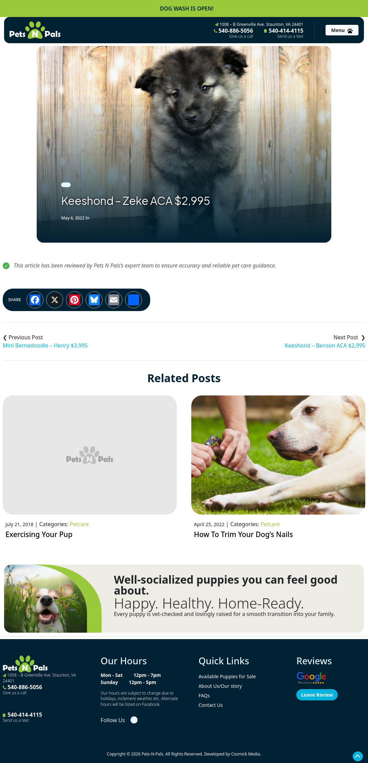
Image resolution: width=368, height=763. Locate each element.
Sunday (109, 682)
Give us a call (241, 36)
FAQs (204, 695)
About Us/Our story (220, 686)
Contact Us (210, 705)
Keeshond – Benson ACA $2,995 (325, 345)
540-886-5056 (233, 33)
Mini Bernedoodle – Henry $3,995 (45, 345)
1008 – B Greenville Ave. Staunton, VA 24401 (259, 24)
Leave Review (317, 695)
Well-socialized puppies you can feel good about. (225, 585)
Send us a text (290, 36)
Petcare (79, 524)
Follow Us (113, 720)
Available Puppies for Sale (227, 676)
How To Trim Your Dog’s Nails (243, 534)
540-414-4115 (283, 33)
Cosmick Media (245, 754)
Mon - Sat (112, 675)
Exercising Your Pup (38, 534)
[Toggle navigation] (342, 30)
